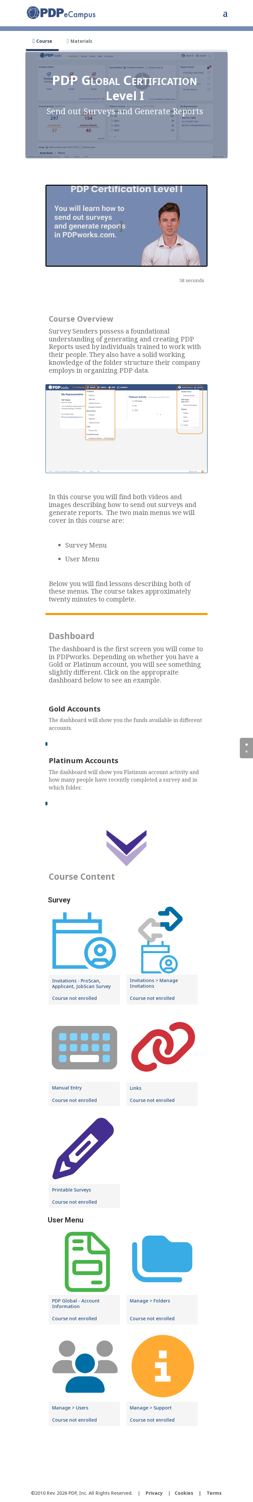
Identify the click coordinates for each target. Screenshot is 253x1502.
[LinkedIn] (139, 1482)
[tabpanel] (126, 761)
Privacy (154, 1493)
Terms (214, 1493)
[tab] (42, 41)
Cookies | (191, 1493)
